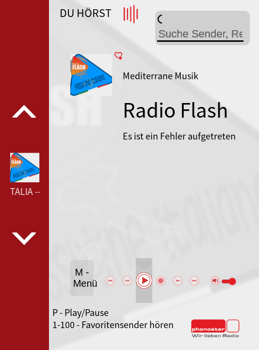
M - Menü (83, 278)
